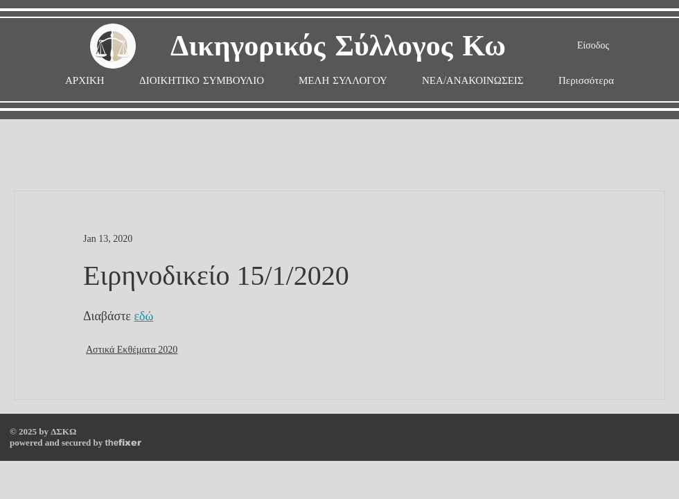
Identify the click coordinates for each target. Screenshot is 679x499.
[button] (343, 80)
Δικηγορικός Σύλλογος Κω (338, 46)
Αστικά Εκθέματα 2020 (131, 349)
